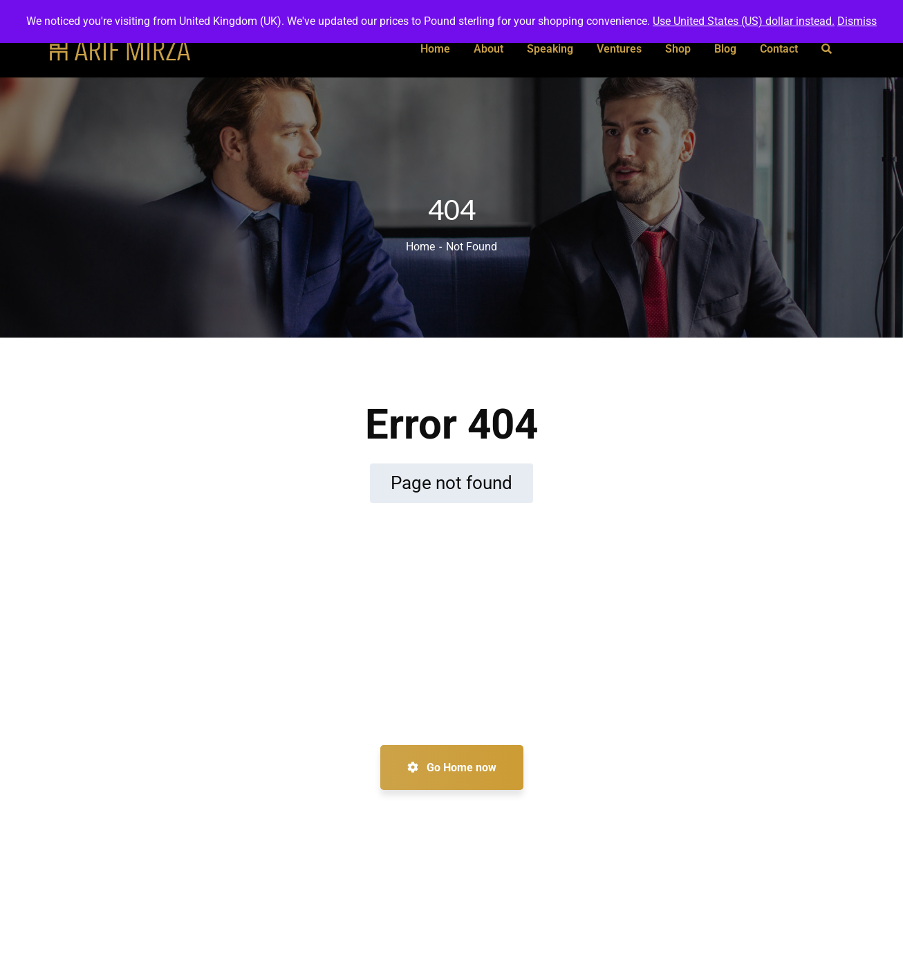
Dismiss (857, 21)
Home (420, 246)
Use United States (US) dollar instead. (744, 21)
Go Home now (451, 767)
